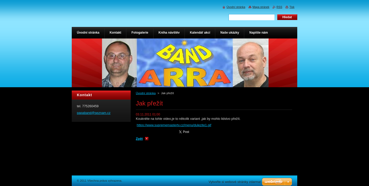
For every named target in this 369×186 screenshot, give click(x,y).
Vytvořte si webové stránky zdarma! (235, 182)
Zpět (139, 139)
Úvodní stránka (146, 93)
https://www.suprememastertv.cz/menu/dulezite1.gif (174, 125)
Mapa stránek (260, 6)
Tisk (291, 6)
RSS (279, 6)
